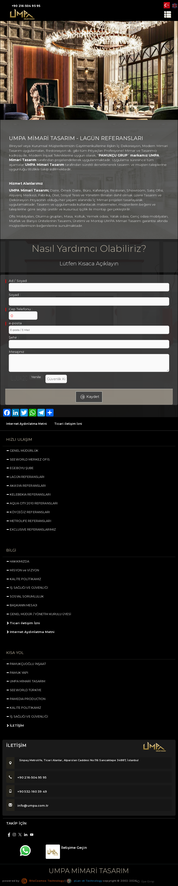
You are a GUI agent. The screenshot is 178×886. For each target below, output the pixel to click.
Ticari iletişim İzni (68, 423)
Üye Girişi (145, 883)
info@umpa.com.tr (27, 807)
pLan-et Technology (84, 882)
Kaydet (89, 397)
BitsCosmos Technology (42, 882)
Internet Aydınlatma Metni (26, 423)
